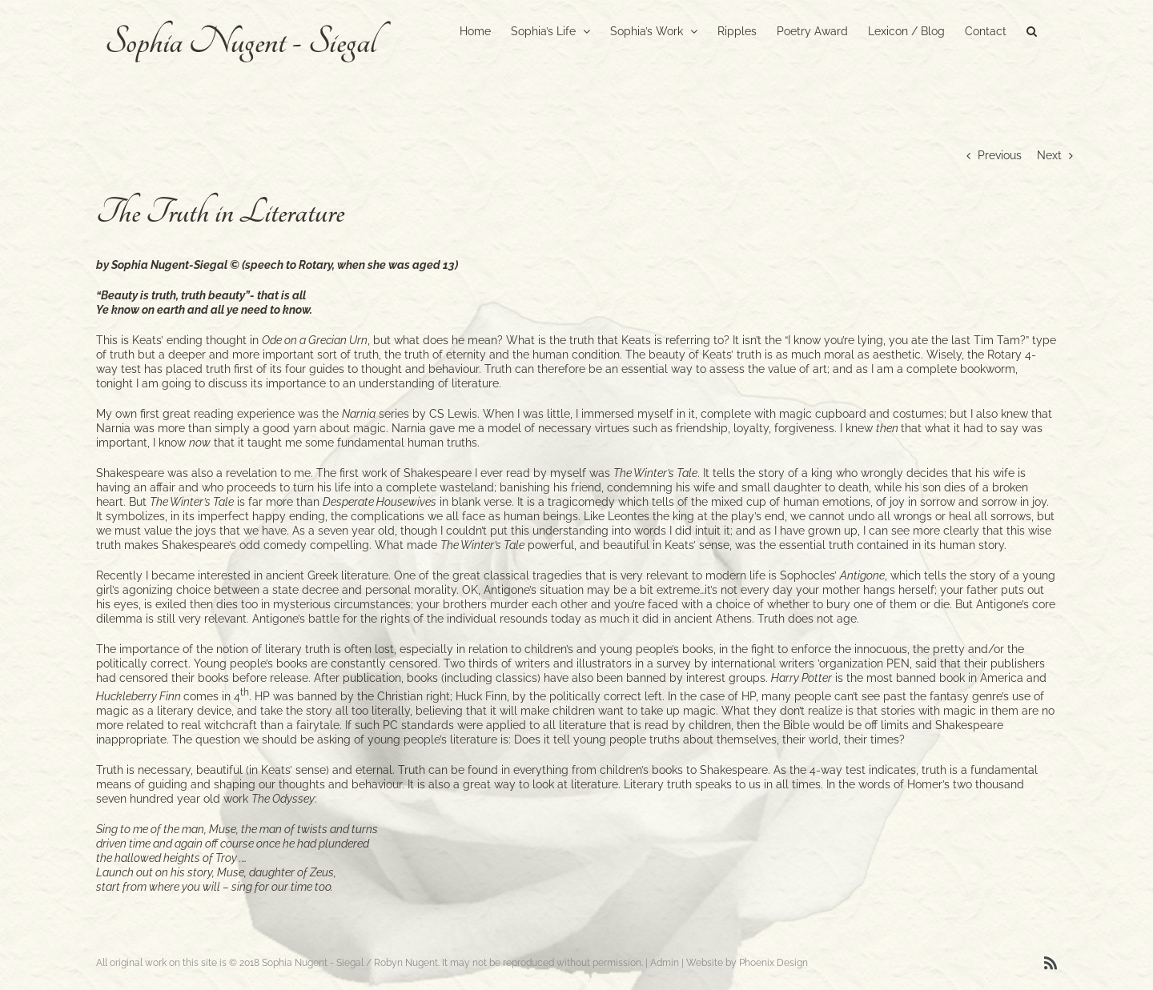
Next (1049, 155)
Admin (664, 962)
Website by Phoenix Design (747, 962)
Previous (1000, 155)
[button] (1031, 29)
